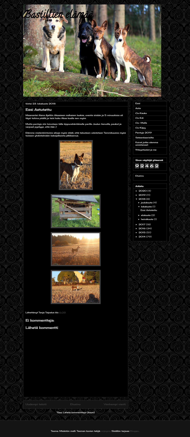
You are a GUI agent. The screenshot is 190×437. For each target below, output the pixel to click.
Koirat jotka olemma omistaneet (146, 143)
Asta (138, 108)
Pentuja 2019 (143, 132)
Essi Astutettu (149, 210)
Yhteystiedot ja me (145, 149)
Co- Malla (141, 123)
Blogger (134, 431)
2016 (142, 228)
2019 (142, 195)
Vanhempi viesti (115, 404)
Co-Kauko (141, 113)
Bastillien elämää (58, 16)
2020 (143, 190)
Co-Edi (139, 118)
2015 (142, 232)
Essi (137, 103)
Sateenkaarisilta (144, 137)
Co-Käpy (140, 127)
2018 (142, 199)
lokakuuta (146, 206)
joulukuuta (147, 202)
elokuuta (146, 215)
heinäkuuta (147, 219)
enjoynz (105, 431)
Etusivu (75, 404)
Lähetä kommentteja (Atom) (79, 412)
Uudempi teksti (36, 404)
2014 (142, 236)
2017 (142, 224)
